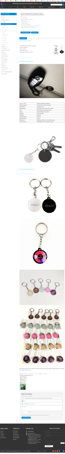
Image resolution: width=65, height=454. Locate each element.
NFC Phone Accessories (5, 42)
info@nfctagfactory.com (26, 370)
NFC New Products (4, 73)
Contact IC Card (3, 69)
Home (2, 9)
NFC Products (15, 431)
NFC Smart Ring (4, 38)
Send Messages (26, 417)
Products (1, 432)
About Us (2, 431)
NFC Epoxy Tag (4, 25)
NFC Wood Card (4, 40)
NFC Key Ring (19, 9)
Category (5, 9)
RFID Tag (14, 439)
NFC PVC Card (4, 36)
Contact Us (2, 434)
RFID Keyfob (15, 432)
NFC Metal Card (4, 29)
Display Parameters (25, 32)
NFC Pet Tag (3, 27)
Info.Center (2, 436)
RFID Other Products (4, 67)
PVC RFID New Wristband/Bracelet (6, 71)
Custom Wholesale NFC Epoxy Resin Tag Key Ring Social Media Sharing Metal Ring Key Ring (38, 398)
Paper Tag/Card (3, 65)
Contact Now (34, 32)
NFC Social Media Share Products (12, 9)
